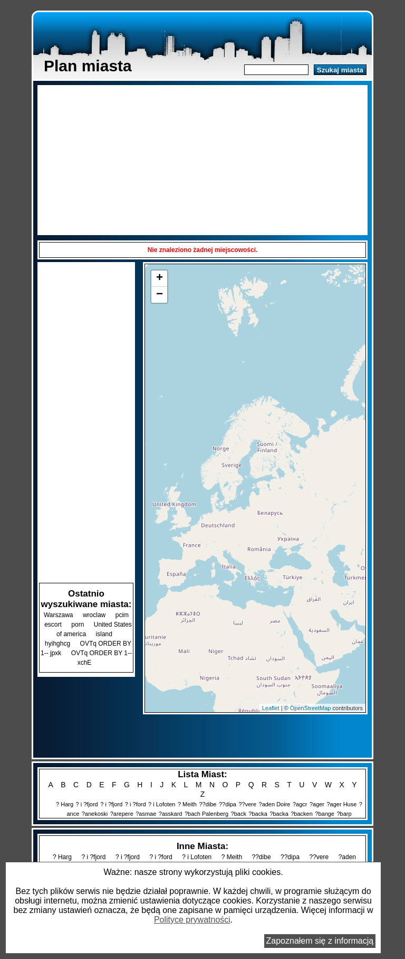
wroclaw (94, 615)
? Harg (64, 804)
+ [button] (159, 278)
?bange (324, 814)
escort (53, 624)
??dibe (207, 804)
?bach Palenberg (206, 814)
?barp (343, 814)
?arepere (121, 814)
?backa (257, 814)
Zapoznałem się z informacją (320, 940)
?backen (302, 814)
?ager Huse (341, 804)
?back (238, 814)
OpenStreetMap (310, 708)
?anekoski (95, 814)
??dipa (227, 804)
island (104, 634)
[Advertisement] (202, 159)
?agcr (300, 804)
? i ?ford (135, 804)
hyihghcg (57, 643)
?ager (317, 804)
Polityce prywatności (192, 919)
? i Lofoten (161, 804)
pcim (122, 615)
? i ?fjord (87, 804)
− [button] (159, 295)
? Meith (187, 804)
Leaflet (270, 708)
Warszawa (58, 615)
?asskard (170, 814)
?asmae (146, 814)
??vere (247, 804)
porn (77, 624)
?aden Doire (275, 804)
